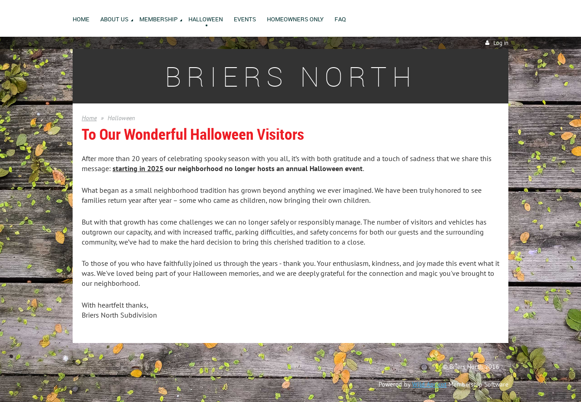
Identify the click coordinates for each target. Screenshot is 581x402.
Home (89, 118)
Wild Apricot (429, 384)
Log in (500, 43)
